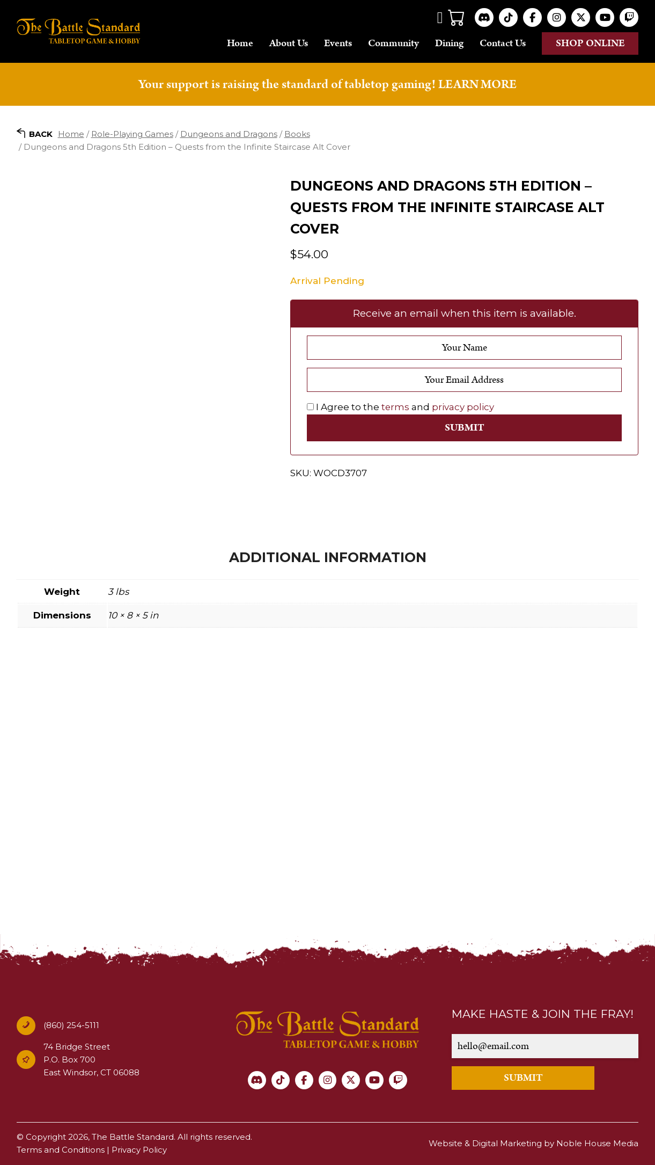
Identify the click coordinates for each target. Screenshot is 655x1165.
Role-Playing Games (132, 133)
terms (395, 407)
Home (240, 43)
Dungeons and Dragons (228, 133)
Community (393, 43)
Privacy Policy (139, 1150)
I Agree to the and (401, 407)
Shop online (590, 43)
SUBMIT (526, 1078)
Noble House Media (597, 1144)
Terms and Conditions (61, 1150)
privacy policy (463, 407)
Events (338, 43)
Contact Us (503, 43)
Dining (449, 43)
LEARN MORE (477, 84)
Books (297, 133)
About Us (288, 43)
